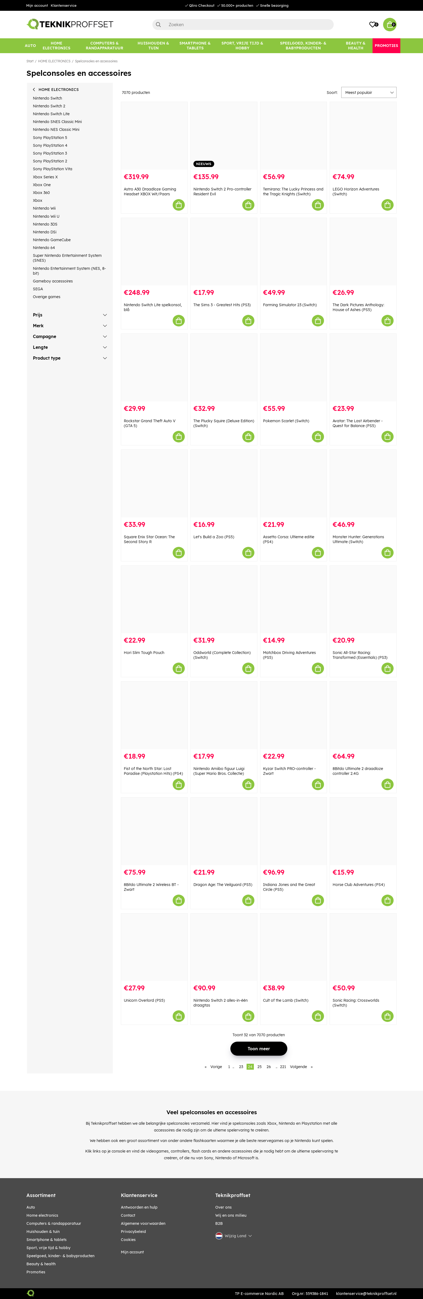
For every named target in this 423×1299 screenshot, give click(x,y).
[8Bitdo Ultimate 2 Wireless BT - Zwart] (154, 831)
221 (283, 1066)
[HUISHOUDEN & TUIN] (153, 45)
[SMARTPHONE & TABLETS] (195, 45)
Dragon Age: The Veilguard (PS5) (222, 884)
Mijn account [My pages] (132, 1252)
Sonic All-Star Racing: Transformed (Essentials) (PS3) (360, 655)
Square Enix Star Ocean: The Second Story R (149, 539)
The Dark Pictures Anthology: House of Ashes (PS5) (358, 307)
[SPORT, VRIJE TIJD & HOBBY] (242, 45)
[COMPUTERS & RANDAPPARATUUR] (104, 45)
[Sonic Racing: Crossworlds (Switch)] (363, 947)
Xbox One (42, 184)
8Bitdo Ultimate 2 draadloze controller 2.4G (358, 771)
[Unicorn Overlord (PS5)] (154, 947)
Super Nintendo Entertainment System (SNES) (67, 258)
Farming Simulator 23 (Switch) (290, 304)
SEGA (38, 289)
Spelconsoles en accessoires (96, 61)
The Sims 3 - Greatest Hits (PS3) (222, 304)
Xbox (37, 200)
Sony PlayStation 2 (50, 161)
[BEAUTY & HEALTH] (356, 45)
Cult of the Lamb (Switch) (285, 1000)
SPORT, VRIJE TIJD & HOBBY (48, 1247)
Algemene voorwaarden (143, 1223)
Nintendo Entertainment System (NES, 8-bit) (69, 271)
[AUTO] (30, 45)
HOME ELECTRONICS (54, 61)
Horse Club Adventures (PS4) (359, 884)
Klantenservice (64, 5)
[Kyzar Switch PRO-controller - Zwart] (293, 715)
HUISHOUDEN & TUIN (43, 1231)
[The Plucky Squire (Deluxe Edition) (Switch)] (224, 367)
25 (259, 1066)
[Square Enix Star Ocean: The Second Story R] (154, 483)
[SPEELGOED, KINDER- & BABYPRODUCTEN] (303, 45)
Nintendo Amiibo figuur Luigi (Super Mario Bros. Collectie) (218, 771)
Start (29, 61)
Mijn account (37, 5)
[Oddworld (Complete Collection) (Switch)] (224, 599)
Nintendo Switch (47, 98)
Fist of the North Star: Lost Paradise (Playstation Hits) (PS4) (153, 771)
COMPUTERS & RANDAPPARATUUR (53, 1223)
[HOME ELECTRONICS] (56, 45)
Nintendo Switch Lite (51, 113)
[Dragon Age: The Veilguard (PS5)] (224, 831)
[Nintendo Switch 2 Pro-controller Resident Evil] (224, 136)
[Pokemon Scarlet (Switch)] (293, 367)
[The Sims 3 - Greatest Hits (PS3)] (224, 252)
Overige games (46, 296)
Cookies (128, 1239)
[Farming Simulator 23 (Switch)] (293, 252)
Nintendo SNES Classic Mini (57, 121)
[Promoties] (386, 45)
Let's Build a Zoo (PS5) (213, 536)
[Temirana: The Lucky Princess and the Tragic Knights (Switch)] (293, 136)
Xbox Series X (45, 177)
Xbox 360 (41, 192)
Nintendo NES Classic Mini (56, 129)
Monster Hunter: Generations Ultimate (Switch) (358, 539)
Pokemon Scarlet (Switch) (286, 420)
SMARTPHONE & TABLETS (46, 1239)
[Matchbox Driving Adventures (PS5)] (293, 599)
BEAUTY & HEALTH (41, 1264)
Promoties (35, 1272)
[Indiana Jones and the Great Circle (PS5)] (293, 831)
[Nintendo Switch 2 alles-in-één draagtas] (224, 947)
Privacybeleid (133, 1231)
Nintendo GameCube (52, 239)
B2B (219, 1223)
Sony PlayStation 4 (50, 145)
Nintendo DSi (44, 232)
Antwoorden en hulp (139, 1207)
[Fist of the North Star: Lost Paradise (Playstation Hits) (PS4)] (154, 715)
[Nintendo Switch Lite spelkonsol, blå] (154, 252)
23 (241, 1066)
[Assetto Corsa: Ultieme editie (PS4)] (293, 483)
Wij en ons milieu (230, 1215)
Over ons (223, 1207)
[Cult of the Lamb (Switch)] (293, 947)
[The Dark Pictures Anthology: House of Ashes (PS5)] (363, 252)
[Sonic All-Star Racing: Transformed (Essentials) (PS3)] (363, 599)
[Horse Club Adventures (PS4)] (363, 831)
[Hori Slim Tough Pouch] (154, 599)
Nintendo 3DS (45, 224)
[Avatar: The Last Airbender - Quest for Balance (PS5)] (363, 367)
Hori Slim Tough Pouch (144, 652)
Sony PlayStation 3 (50, 153)
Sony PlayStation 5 (50, 137)
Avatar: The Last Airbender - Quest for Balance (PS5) (358, 423)
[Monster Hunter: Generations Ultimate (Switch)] (363, 483)
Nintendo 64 (44, 247)
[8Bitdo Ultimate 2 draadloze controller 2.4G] (363, 715)
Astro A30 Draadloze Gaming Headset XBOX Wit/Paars (150, 191)
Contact (128, 1215)
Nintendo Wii (44, 208)
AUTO (30, 1207)
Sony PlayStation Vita (52, 168)
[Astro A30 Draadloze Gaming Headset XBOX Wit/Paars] (154, 136)
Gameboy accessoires (53, 281)
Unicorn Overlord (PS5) (144, 1000)
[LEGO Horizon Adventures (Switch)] (363, 136)
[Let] (224, 483)
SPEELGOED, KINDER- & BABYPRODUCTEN (60, 1255)
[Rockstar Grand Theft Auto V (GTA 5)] (154, 367)
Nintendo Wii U (46, 216)
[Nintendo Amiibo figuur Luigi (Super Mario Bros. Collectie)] (224, 715)
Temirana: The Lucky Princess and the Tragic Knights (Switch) (293, 191)
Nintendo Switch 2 (49, 106)
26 (269, 1066)
